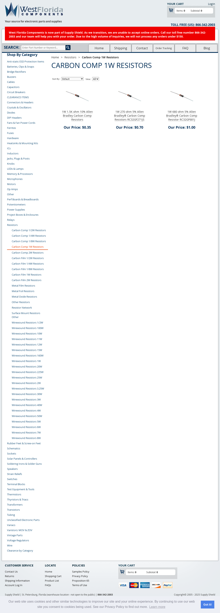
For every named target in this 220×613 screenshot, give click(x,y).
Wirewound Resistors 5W (26, 421)
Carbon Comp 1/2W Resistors (29, 230)
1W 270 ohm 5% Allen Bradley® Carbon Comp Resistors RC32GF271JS (129, 115)
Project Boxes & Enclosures (22, 214)
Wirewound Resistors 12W (27, 344)
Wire (9, 545)
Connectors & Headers (20, 102)
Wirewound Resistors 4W (26, 410)
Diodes (11, 112)
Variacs (11, 525)
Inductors (12, 153)
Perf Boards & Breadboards (23, 199)
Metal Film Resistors (23, 285)
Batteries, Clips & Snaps (20, 66)
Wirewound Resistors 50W (27, 416)
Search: (11, 47)
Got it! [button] (207, 604)
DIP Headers (14, 117)
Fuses (10, 133)
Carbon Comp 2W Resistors (27, 252)
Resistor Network (22, 307)
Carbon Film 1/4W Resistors (28, 263)
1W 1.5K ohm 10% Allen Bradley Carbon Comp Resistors (77, 115)
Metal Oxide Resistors (24, 296)
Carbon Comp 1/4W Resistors (29, 235)
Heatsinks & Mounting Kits (22, 143)
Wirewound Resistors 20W (27, 366)
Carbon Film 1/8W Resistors (28, 269)
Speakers (12, 469)
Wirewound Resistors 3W (26, 399)
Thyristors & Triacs (17, 499)
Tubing (11, 515)
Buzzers (11, 77)
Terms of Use (79, 585)
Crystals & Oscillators (19, 107)
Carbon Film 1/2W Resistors (28, 258)
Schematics (13, 448)
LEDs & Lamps (15, 168)
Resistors (12, 225)
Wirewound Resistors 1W (26, 361)
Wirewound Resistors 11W (27, 339)
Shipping (120, 48)
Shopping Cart (53, 576)
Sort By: (56, 79)
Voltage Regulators (18, 540)
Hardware (13, 138)
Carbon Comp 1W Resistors (27, 246)
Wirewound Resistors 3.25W (28, 388)
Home (99, 48)
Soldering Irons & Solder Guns (24, 463)
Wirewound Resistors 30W (27, 394)
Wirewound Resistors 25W (27, 377)
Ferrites (11, 128)
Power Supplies (16, 209)
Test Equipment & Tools (20, 489)
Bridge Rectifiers (16, 71)
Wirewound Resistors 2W (26, 383)
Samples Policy (80, 571)
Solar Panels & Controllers (22, 458)
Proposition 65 (80, 580)
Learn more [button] (157, 606)
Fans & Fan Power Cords (21, 123)
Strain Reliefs (14, 474)
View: (88, 79)
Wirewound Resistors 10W (27, 333)
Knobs (10, 163)
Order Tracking (164, 48)
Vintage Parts (15, 535)
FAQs (48, 585)
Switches (12, 479)
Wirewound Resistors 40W (27, 405)
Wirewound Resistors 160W (27, 355)
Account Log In (13, 585)
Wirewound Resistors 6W (26, 427)
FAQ (185, 48)
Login (211, 4)
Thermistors (14, 494)
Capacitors (13, 87)
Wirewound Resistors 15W (27, 350)
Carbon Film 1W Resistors (26, 274)
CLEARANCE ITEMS (18, 97)
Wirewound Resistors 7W (26, 432)
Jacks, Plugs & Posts (18, 158)
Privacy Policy (80, 576)
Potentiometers (16, 204)
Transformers (15, 504)
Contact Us (11, 571)
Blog (207, 48)
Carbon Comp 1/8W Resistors (29, 241)
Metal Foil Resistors (23, 291)
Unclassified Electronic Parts (23, 520)
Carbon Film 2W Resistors (26, 280)
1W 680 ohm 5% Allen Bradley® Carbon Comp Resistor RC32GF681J (181, 115)
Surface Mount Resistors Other (26, 315)
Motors (11, 184)
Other (10, 194)
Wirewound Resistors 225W (27, 372)
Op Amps (12, 189)
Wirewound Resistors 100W (27, 328)
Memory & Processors (20, 174)
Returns (9, 576)
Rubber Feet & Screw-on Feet (24, 443)
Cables (11, 82)
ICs (9, 148)
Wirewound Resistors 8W (26, 438)
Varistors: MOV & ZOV (19, 530)
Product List (52, 580)
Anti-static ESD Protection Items (25, 61)
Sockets (11, 453)
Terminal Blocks (16, 484)
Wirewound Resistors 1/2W (27, 322)
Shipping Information (17, 580)
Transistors (13, 509)
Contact (142, 48)
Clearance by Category (20, 550)
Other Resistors (21, 302)
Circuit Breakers (16, 92)
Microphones (15, 179)
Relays (10, 220)
